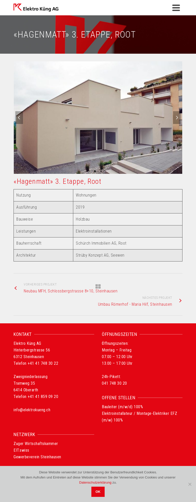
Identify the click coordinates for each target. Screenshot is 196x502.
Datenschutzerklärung (95, 482)
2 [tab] (101, 171)
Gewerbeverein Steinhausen (37, 456)
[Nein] (189, 484)
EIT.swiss (21, 450)
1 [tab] (94, 171)
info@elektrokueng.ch (32, 409)
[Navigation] (176, 7)
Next (177, 117)
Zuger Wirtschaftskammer (36, 443)
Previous (19, 117)
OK (98, 492)
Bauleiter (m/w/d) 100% (122, 406)
